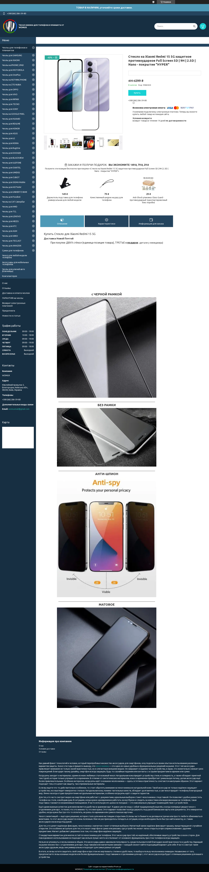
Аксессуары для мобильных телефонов (15, 263)
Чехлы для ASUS (10, 133)
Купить (137, 93)
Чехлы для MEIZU (10, 221)
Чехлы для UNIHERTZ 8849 (14, 192)
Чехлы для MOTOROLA (13, 70)
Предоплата (8, 310)
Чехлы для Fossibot (11, 197)
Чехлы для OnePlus (11, 75)
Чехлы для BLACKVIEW (13, 158)
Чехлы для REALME (11, 124)
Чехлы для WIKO (10, 236)
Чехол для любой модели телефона (14, 256)
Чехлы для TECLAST (11, 241)
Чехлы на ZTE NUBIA (11, 85)
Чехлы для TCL (9, 211)
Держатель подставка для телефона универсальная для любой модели (65, 198)
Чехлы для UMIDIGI (11, 172)
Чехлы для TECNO (10, 104)
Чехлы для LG (8, 138)
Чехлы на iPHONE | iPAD (13, 65)
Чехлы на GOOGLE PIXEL (13, 114)
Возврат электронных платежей (13, 304)
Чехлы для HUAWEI (11, 119)
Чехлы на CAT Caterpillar (13, 202)
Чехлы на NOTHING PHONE (14, 80)
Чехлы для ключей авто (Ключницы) (13, 270)
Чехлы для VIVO (9, 94)
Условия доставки (47, 749)
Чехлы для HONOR (11, 128)
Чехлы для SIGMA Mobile (13, 182)
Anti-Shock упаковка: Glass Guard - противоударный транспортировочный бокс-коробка (148, 200)
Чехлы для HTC (9, 226)
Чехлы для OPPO (10, 89)
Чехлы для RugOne (11, 148)
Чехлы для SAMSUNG (12, 55)
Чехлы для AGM (9, 231)
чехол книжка (102, 766)
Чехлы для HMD (9, 207)
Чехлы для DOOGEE (11, 153)
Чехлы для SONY (10, 109)
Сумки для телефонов (13, 250)
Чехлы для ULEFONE (11, 163)
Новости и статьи (11, 315)
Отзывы (6, 288)
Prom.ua (117, 867)
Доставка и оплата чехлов (16, 293)
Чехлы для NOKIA (10, 143)
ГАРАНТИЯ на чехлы (12, 298)
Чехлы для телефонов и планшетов (14, 49)
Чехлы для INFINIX (10, 99)
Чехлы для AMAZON (11, 246)
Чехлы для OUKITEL (11, 167)
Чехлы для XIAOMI (11, 60)
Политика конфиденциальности (120, 869)
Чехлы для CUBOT (11, 177)
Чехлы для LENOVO (11, 216)
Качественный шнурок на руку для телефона (106, 198)
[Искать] (194, 26)
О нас (5, 283)
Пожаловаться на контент (94, 869)
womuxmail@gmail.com (18, 409)
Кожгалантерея (9, 276)
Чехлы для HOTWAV (11, 187)
